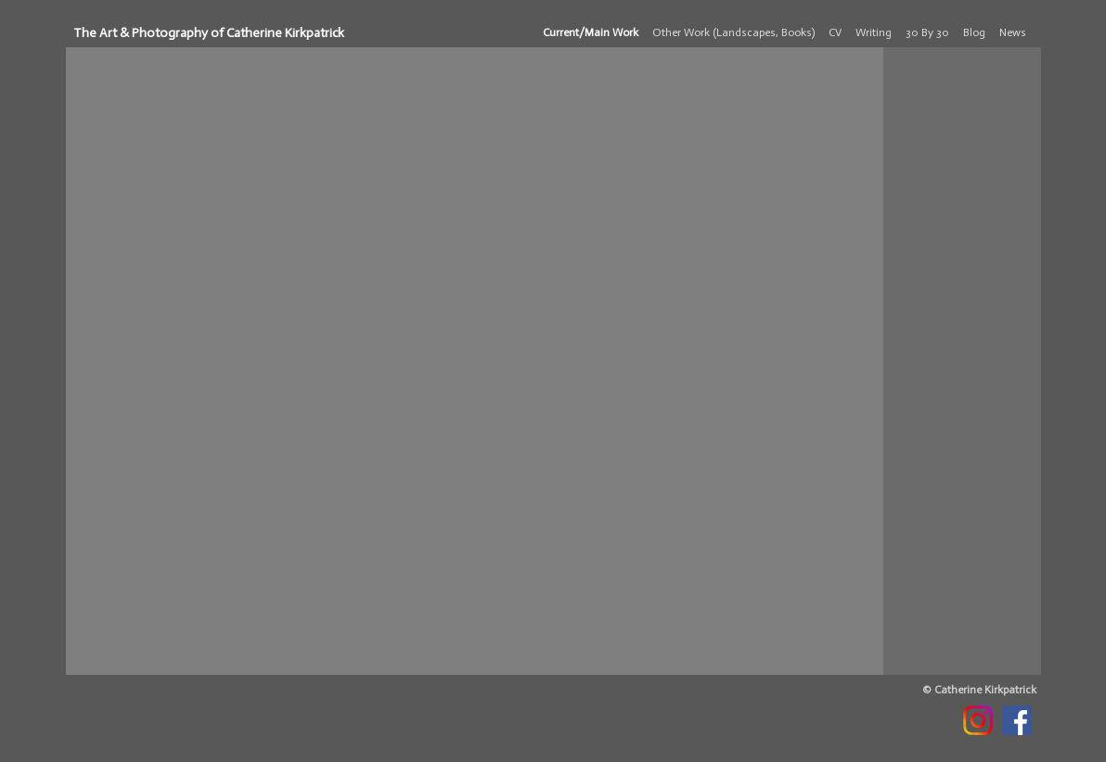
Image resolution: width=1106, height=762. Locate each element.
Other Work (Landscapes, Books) (733, 32)
